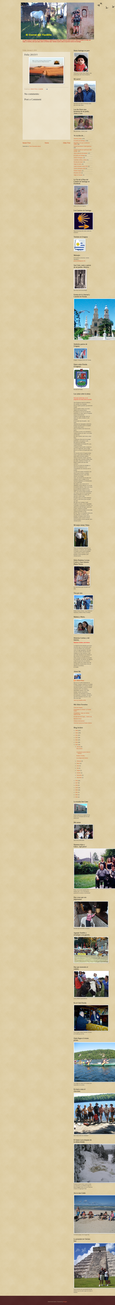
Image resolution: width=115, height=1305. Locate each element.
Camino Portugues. (78, 157)
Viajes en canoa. (78, 164)
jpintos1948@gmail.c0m (79, 261)
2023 (76, 797)
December (79, 777)
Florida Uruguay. (78, 170)
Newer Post (26, 143)
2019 (76, 787)
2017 (76, 783)
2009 (76, 730)
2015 (76, 744)
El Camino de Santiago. (79, 140)
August (78, 770)
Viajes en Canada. (78, 175)
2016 (76, 780)
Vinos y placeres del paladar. (81, 153)
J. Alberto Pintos (79, 680)
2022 (76, 794)
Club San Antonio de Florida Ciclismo (83, 723)
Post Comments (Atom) (35, 146)
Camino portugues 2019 (79, 168)
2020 (76, 790)
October (79, 772)
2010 (76, 733)
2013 (76, 740)
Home (47, 143)
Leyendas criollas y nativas (80, 159)
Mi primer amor (77, 172)
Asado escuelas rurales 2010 (81, 166)
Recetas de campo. (78, 162)
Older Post (66, 143)
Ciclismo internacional (79, 721)
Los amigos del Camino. (82, 758)
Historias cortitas (78, 138)
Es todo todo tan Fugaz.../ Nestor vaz (83, 716)
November (79, 775)
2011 (76, 735)
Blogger (65, 1301)
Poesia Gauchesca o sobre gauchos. (83, 146)
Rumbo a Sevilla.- (80, 755)
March (78, 763)
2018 (76, 785)
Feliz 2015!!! (79, 748)
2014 (76, 742)
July (78, 768)
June (78, 765)
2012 (76, 737)
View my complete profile (80, 700)
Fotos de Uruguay (78, 707)
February (79, 761)
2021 (76, 792)
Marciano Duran (78, 718)
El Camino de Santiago (79, 155)
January (79, 746)
